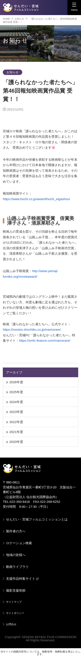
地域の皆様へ (15, 555)
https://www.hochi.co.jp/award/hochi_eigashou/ (36, 199)
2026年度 (16, 382)
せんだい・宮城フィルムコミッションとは (37, 519)
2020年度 (16, 442)
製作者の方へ (15, 531)
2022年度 (16, 422)
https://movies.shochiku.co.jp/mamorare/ (32, 329)
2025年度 (16, 392)
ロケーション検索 (19, 543)
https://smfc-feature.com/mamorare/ (44, 340)
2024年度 (16, 402)
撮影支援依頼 (15, 590)
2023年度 (16, 412)
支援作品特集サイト (22, 578)
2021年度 (16, 432)
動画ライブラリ (17, 567)
